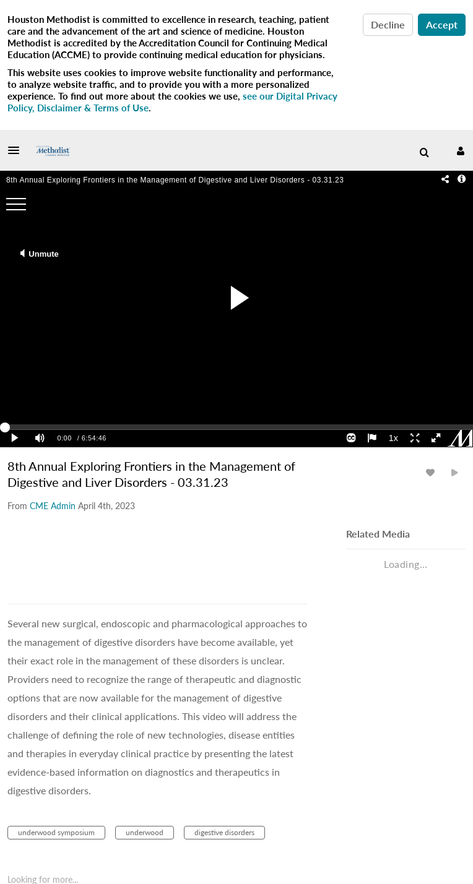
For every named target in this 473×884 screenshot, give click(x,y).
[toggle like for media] (432, 472)
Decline (388, 24)
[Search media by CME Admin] (53, 505)
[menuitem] (424, 153)
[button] (17, 150)
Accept (442, 24)
